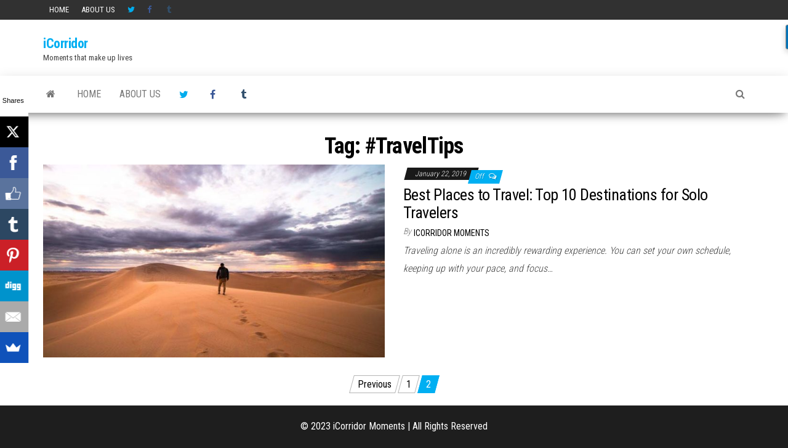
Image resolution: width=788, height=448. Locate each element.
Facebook (151, 10)
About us (98, 9)
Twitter (131, 10)
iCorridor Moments (451, 233)
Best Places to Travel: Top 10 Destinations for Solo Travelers (555, 203)
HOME (59, 9)
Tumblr (170, 10)
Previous (375, 384)
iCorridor (65, 43)
